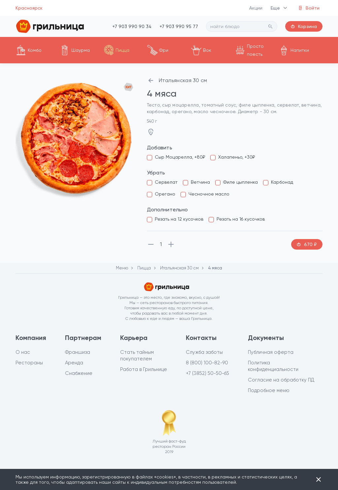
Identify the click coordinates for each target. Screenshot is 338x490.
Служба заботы (204, 352)
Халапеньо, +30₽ (236, 157)
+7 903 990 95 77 (178, 26)
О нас (23, 352)
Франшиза (77, 352)
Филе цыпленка (240, 182)
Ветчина (200, 182)
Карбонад (282, 182)
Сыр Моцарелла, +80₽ (180, 157)
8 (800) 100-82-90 (207, 363)
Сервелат (166, 182)
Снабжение (78, 373)
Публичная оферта (270, 352)
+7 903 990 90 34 (132, 26)
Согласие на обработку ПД (281, 380)
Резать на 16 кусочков (241, 219)
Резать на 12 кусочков (179, 219)
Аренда (74, 363)
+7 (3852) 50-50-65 (207, 373)
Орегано (165, 194)
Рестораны (29, 363)
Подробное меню (268, 390)
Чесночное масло (208, 194)
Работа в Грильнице (143, 369)
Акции (256, 8)
